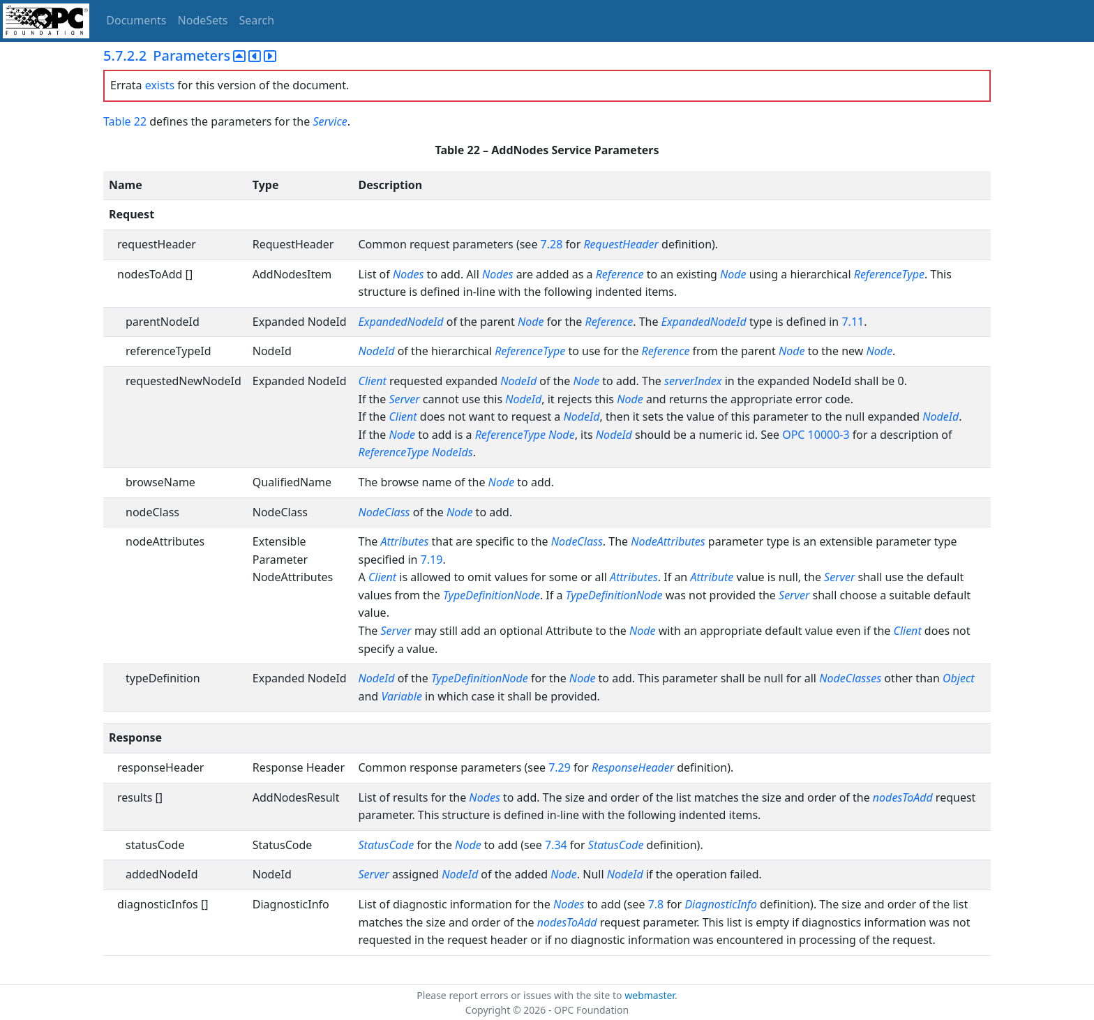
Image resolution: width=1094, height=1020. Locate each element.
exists (159, 85)
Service (330, 121)
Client (373, 381)
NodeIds (452, 452)
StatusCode (386, 845)
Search (257, 20)
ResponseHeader (633, 767)
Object (958, 678)
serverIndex (693, 381)
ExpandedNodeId (401, 321)
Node (733, 274)
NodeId (377, 351)
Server (404, 399)
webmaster (649, 995)
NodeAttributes (668, 541)
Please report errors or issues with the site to (520, 995)
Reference (620, 274)
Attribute (711, 577)
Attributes (404, 541)
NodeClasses (850, 678)
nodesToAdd (903, 797)
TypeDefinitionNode (491, 595)
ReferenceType (889, 274)
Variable (401, 696)
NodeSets (203, 20)
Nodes (408, 274)
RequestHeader (620, 244)
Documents (136, 20)
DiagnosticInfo (722, 904)
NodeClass (384, 512)
